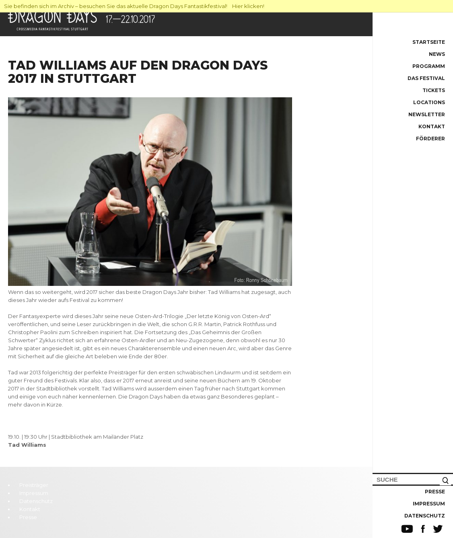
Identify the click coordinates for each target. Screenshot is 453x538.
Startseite (428, 42)
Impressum (429, 504)
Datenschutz (424, 516)
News (437, 54)
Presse (435, 492)
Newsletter (426, 114)
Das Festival (426, 78)
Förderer (430, 139)
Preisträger (33, 485)
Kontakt (431, 126)
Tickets (433, 90)
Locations (429, 102)
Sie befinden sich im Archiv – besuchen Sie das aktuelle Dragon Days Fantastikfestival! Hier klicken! (134, 6)
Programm (428, 66)
